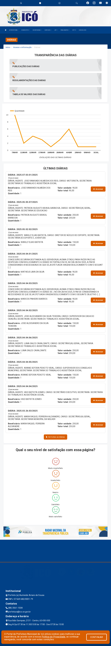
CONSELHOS (82, 30)
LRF (56, 30)
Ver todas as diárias (55, 437)
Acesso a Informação (22, 47)
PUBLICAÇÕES (65, 30)
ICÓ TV (74, 30)
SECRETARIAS (37, 30)
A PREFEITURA (13, 30)
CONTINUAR (96, 637)
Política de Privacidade (53, 636)
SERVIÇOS (48, 30)
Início (8, 47)
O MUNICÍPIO (25, 30)
